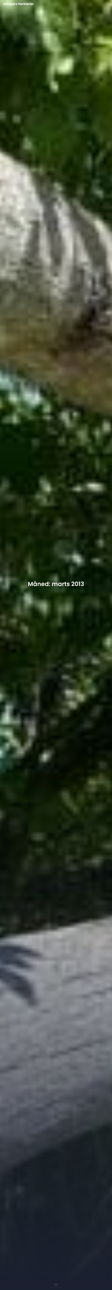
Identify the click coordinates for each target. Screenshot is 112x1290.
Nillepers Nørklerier (18, 4)
